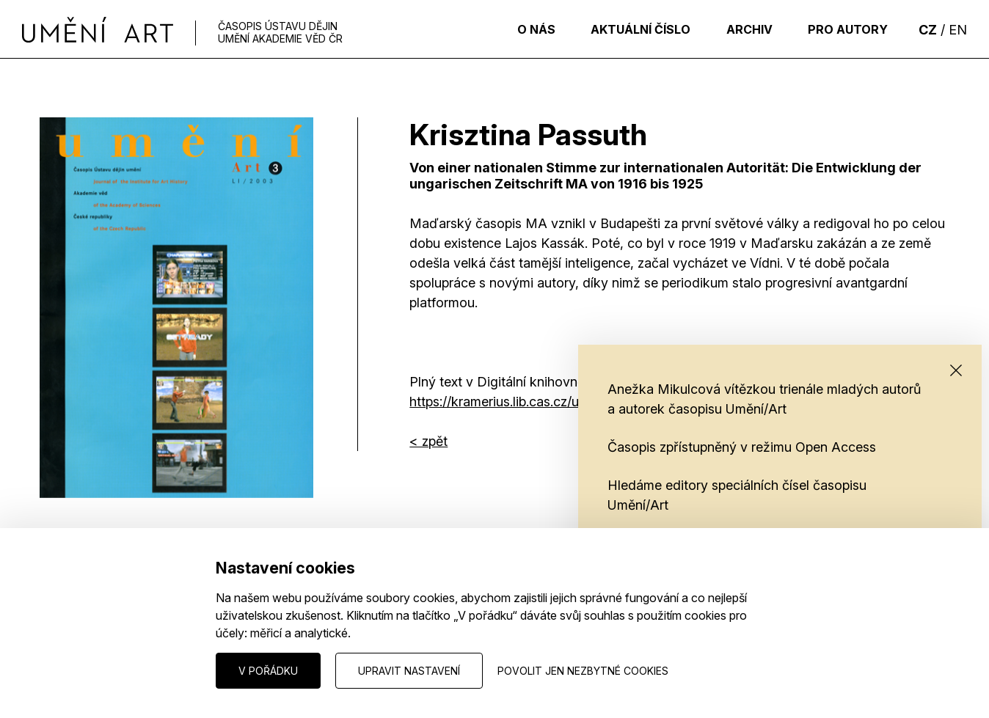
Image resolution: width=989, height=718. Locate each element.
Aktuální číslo (629, 29)
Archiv (742, 29)
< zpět (428, 441)
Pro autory (846, 29)
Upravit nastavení (409, 670)
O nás (519, 29)
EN (958, 29)
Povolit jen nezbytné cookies (582, 670)
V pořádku (268, 670)
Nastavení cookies (84, 670)
